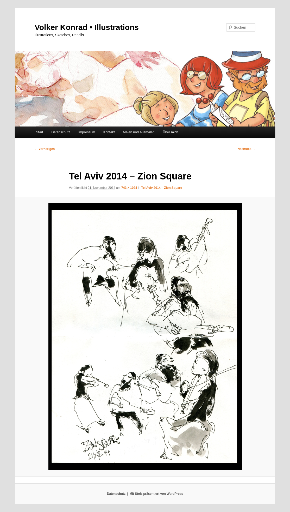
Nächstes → (246, 149)
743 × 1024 (129, 188)
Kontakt (109, 132)
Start (39, 132)
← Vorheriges (45, 149)
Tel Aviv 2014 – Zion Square (161, 188)
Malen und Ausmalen (138, 132)
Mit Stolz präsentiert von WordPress (156, 494)
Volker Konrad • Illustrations (87, 27)
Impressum (86, 132)
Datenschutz (60, 132)
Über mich (170, 132)
